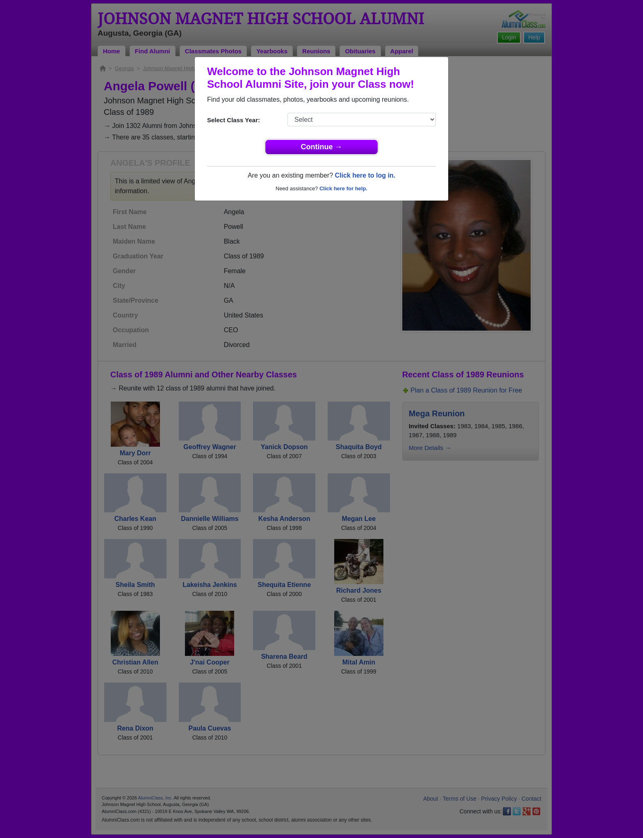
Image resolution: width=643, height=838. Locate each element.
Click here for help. (343, 188)
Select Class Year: (233, 119)
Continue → (321, 147)
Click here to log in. (365, 175)
